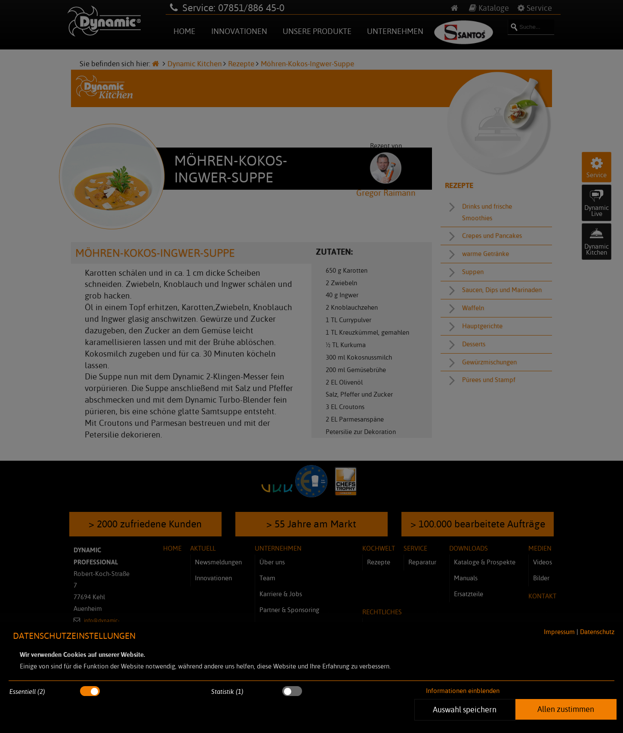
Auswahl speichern (465, 709)
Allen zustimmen (565, 709)
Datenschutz (597, 632)
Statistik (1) (227, 691)
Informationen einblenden (463, 691)
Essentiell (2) (27, 691)
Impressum (559, 632)
